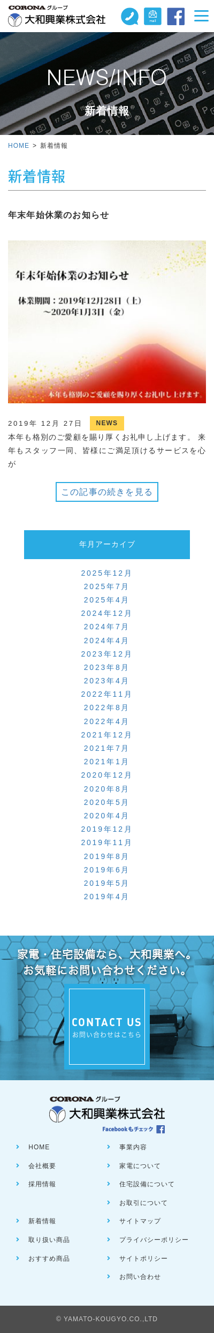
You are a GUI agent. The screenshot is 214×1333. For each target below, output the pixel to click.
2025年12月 (107, 573)
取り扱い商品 (49, 1240)
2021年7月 (107, 748)
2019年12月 (107, 829)
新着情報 (42, 1221)
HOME (18, 145)
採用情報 (42, 1184)
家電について (140, 1166)
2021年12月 (107, 734)
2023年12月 (107, 654)
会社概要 (42, 1166)
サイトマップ (140, 1221)
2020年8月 (107, 789)
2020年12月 (107, 775)
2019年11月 (107, 842)
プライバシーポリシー (154, 1240)
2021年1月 (107, 761)
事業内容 (133, 1147)
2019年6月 (107, 869)
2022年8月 (107, 707)
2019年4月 (107, 896)
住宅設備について (147, 1184)
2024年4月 (107, 640)
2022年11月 (107, 694)
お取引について (143, 1203)
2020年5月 (107, 802)
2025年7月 (107, 586)
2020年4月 (107, 815)
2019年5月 (107, 883)
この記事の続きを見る (107, 491)
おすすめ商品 (49, 1258)
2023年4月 (107, 680)
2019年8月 (107, 856)
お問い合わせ (140, 1277)
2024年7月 (107, 626)
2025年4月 (107, 600)
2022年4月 (107, 721)
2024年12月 (107, 613)
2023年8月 (107, 667)
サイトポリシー (143, 1258)
